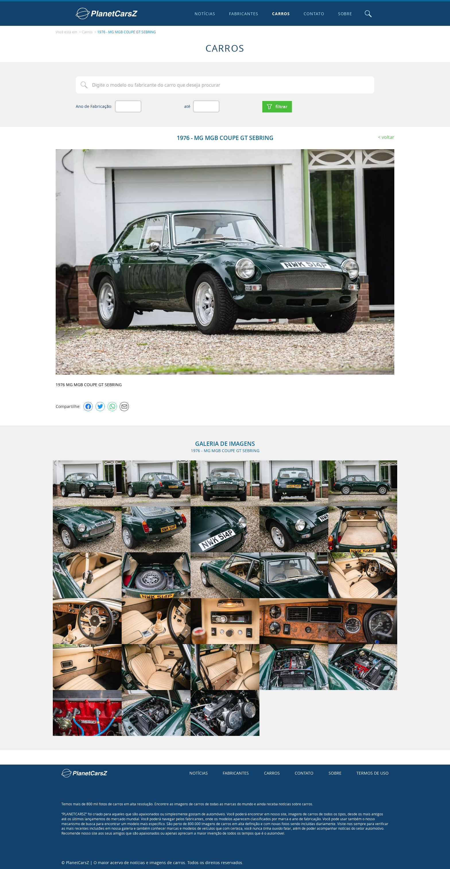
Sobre (345, 13)
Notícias (204, 13)
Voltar (388, 136)
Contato (313, 13)
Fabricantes (243, 13)
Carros (280, 13)
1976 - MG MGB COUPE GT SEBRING (126, 32)
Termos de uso (372, 772)
